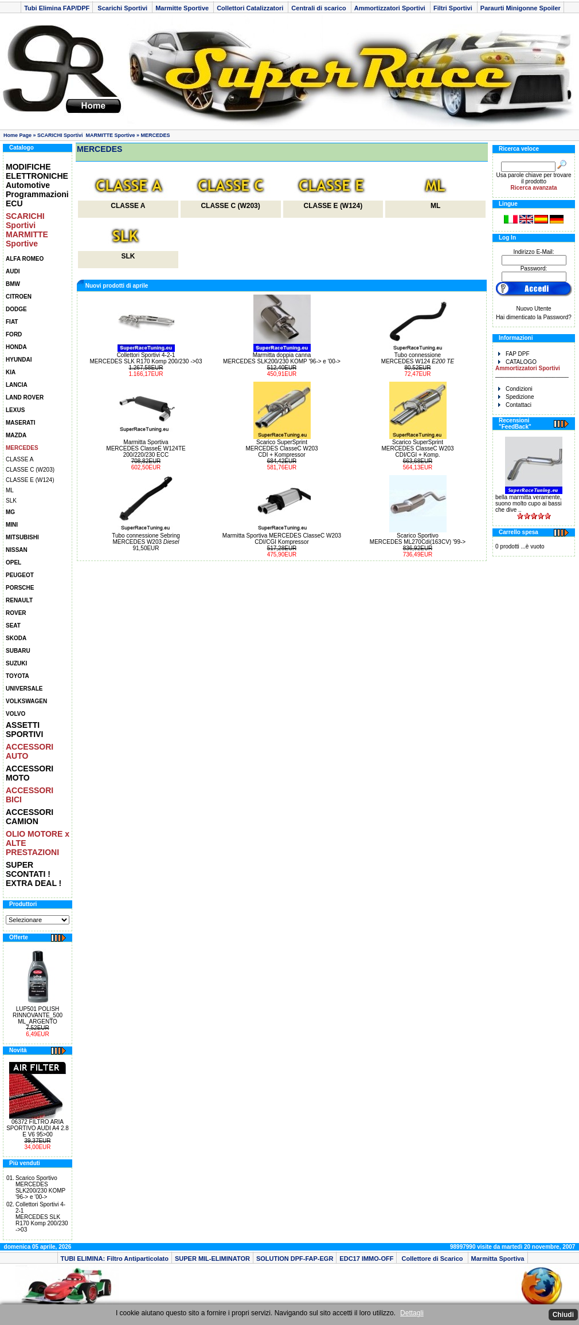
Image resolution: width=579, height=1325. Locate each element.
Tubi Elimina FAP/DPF (56, 8)
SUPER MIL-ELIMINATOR (212, 1258)
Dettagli (412, 1313)
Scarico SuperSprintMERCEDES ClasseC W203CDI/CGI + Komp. (417, 448)
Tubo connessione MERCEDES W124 (417, 358)
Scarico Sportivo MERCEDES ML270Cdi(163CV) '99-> (417, 538)
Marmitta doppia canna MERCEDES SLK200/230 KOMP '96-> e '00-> (282, 358)
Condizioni (515, 389)
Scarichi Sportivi (122, 8)
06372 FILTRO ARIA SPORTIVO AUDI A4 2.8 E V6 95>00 (37, 1128)
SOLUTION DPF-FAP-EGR (294, 1258)
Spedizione (516, 397)
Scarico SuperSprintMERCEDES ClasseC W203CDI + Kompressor (281, 448)
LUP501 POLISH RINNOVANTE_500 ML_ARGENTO (37, 1015)
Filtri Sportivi (453, 8)
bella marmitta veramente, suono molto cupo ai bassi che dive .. (528, 503)
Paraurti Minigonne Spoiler (520, 8)
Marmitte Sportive (182, 8)
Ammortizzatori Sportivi (390, 8)
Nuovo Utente (533, 308)
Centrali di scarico (319, 8)
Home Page (17, 135)
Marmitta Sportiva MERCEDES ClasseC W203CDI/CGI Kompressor (281, 538)
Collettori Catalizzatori (251, 8)
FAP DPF (514, 354)
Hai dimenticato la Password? (534, 317)
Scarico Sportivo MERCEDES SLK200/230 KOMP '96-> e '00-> (40, 1187)
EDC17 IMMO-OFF (366, 1258)
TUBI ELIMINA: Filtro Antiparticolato (115, 1258)
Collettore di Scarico (432, 1258)
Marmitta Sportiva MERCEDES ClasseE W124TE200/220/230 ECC (145, 448)
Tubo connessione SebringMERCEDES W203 (146, 538)
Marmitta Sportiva (498, 1258)
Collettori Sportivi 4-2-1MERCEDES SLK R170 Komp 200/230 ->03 (41, 1217)
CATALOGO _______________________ (532, 368)
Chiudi (563, 1315)
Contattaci (514, 405)
